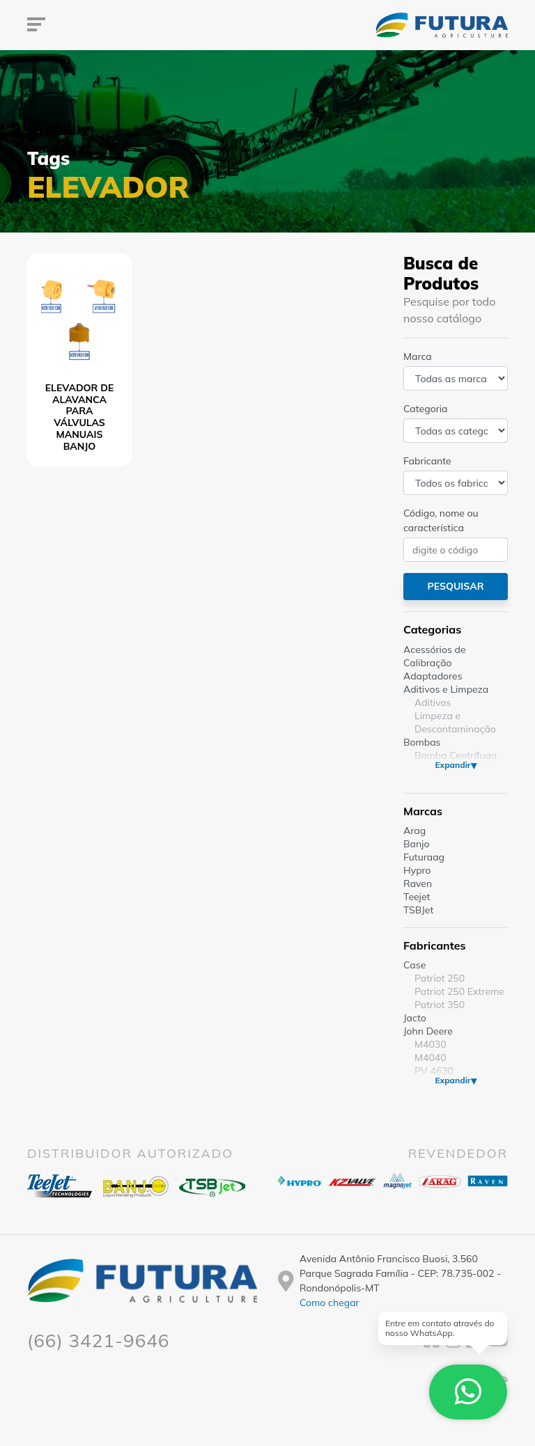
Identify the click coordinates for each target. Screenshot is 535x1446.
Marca (417, 356)
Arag (414, 830)
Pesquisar (455, 586)
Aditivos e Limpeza (445, 689)
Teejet (416, 896)
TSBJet (418, 910)
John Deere (428, 1031)
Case (414, 965)
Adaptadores (433, 676)
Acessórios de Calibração (434, 656)
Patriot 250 (439, 978)
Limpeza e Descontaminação (455, 722)
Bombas (422, 742)
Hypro (417, 870)
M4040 (430, 1057)
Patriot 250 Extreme (459, 991)
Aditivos (432, 702)
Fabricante (427, 461)
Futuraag (423, 857)
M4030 (430, 1044)
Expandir (452, 765)
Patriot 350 (439, 1004)
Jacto (414, 1018)
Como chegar (329, 1302)
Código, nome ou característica (441, 520)
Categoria (425, 408)
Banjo (416, 844)
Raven (417, 883)
